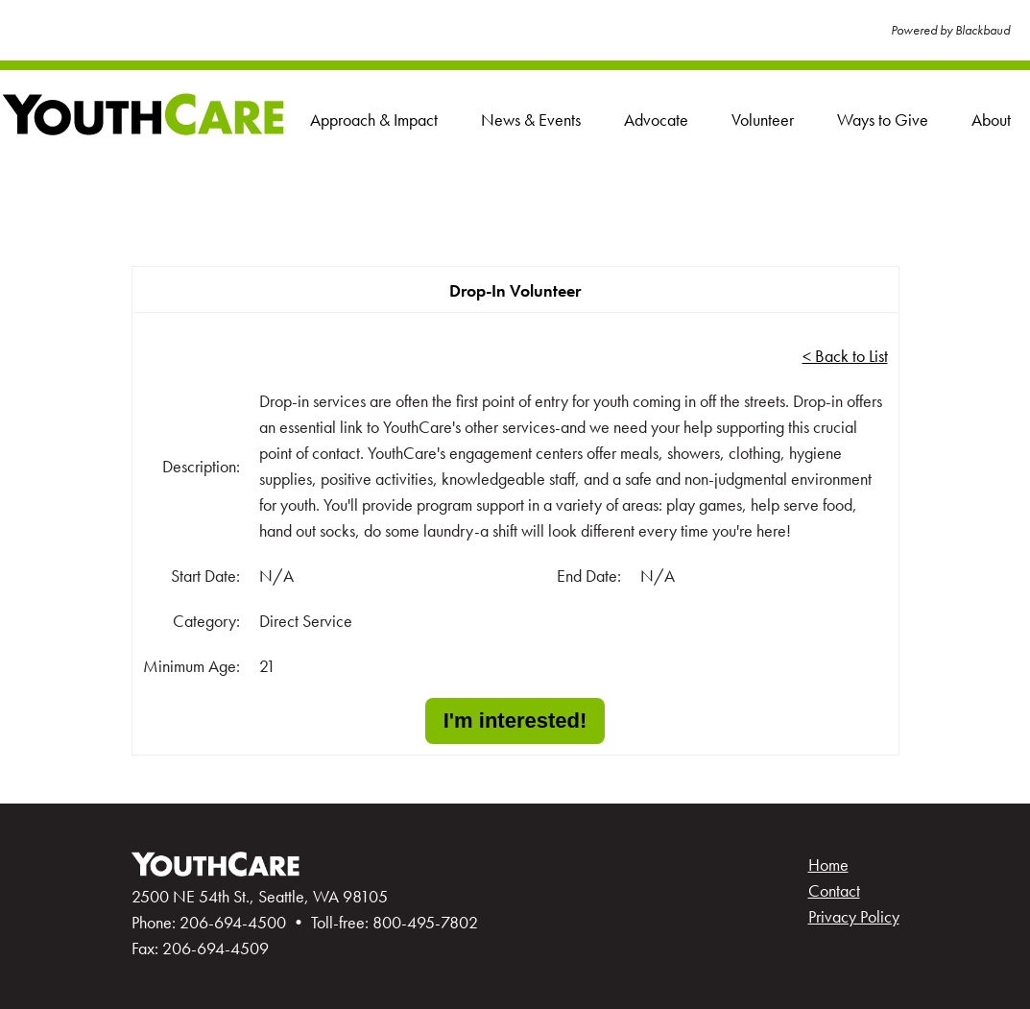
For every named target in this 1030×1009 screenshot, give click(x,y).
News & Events (531, 119)
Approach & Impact (374, 119)
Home (828, 864)
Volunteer (762, 119)
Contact (834, 890)
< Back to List (845, 356)
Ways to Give (882, 119)
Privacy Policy (853, 916)
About (991, 119)
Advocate (656, 119)
